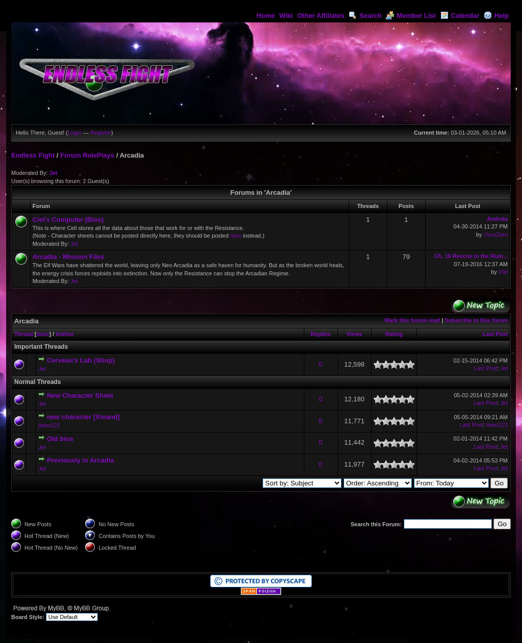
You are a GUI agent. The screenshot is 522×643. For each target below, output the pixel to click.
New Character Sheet (80, 395)
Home (265, 15)
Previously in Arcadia (80, 460)
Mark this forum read (412, 320)
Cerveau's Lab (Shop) (81, 360)
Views (354, 334)
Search (365, 15)
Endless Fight (33, 155)
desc (42, 334)
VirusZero (496, 235)
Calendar (460, 15)
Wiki (286, 15)
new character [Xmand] (83, 417)
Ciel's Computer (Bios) (68, 219)
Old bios (60, 439)
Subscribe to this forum (476, 320)
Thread (23, 334)
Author (65, 334)
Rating (393, 334)
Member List (411, 15)
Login (75, 133)
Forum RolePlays (87, 155)
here (235, 236)
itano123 (49, 425)
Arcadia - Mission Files (69, 257)
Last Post (495, 334)
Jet (53, 173)
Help (496, 15)
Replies (321, 334)
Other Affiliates (321, 15)
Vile (503, 272)
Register (100, 133)
